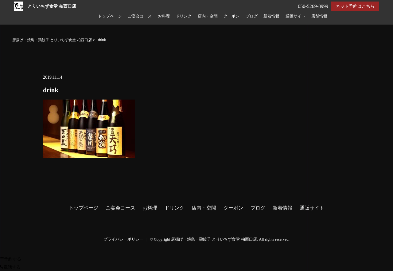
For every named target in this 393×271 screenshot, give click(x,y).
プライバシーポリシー (123, 239)
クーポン (231, 16)
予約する (10, 259)
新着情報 (271, 16)
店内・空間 (208, 16)
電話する (10, 267)
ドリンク (184, 16)
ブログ (252, 16)
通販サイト (295, 16)
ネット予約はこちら (355, 6)
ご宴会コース (140, 16)
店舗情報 (319, 16)
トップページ (110, 16)
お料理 (164, 16)
